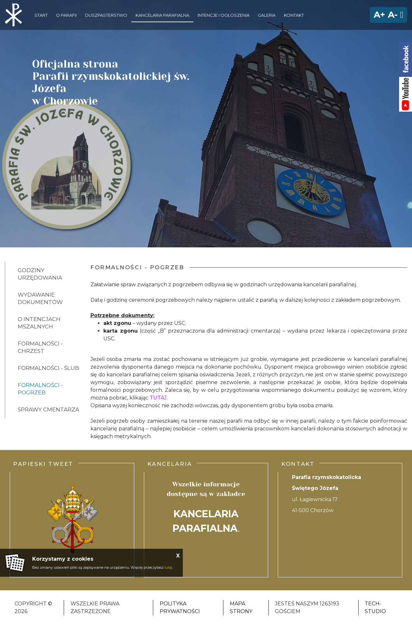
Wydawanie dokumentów (40, 298)
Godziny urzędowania (40, 274)
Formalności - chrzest (40, 347)
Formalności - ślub (48, 368)
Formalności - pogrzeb (40, 389)
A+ (379, 14)
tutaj (168, 567)
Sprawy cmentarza (48, 409)
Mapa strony (241, 607)
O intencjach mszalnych (39, 323)
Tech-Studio (375, 607)
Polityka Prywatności (180, 607)
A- (393, 14)
